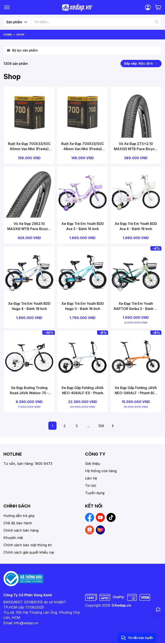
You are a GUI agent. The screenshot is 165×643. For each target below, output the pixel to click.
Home (7, 34)
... (88, 426)
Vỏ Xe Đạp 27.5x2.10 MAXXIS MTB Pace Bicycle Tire (136, 146)
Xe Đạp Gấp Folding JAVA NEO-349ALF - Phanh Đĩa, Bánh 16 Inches (136, 390)
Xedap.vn (123, 605)
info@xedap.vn (26, 623)
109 (101, 426)
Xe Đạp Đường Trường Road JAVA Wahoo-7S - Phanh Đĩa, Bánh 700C (29, 390)
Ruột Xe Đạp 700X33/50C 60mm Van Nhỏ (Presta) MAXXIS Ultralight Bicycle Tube (29, 146)
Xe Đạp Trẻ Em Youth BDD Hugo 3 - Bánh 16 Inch (82, 306)
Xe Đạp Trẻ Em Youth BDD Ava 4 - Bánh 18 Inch (136, 226)
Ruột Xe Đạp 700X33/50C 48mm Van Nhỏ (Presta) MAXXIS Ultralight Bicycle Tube (82, 146)
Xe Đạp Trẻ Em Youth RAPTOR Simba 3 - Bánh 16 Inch (136, 306)
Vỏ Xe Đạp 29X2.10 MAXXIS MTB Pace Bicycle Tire (29, 226)
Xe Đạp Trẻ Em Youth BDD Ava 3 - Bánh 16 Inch (82, 226)
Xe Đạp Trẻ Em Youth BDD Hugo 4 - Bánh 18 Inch (29, 306)
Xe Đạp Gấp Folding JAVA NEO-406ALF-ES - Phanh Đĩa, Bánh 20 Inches (82, 390)
